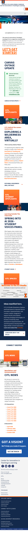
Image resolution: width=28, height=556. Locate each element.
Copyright (15, 529)
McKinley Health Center (6, 523)
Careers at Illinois (5, 502)
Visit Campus (4, 506)
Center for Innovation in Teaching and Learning (14, 151)
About (2, 478)
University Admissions (6, 501)
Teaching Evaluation (5, 483)
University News (4, 504)
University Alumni (5, 511)
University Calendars (5, 514)
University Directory (5, 516)
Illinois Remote (4, 494)
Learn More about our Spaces (12, 333)
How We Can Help (5, 480)
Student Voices (9, 269)
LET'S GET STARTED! (9, 51)
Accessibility (21, 529)
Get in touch (13, 451)
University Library (5, 526)
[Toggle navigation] (25, 13)
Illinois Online (4, 492)
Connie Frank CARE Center (7, 524)
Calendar (3, 485)
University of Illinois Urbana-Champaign (13, 4)
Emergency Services (5, 521)
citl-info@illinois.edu (8, 473)
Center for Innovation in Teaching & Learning (10, 461)
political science (9, 161)
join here (15, 90)
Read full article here (11, 178)
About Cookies (3, 529)
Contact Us (3, 487)
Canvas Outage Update (12, 101)
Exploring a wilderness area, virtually (12, 184)
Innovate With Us (5, 482)
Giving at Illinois (5, 513)
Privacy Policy (9, 529)
